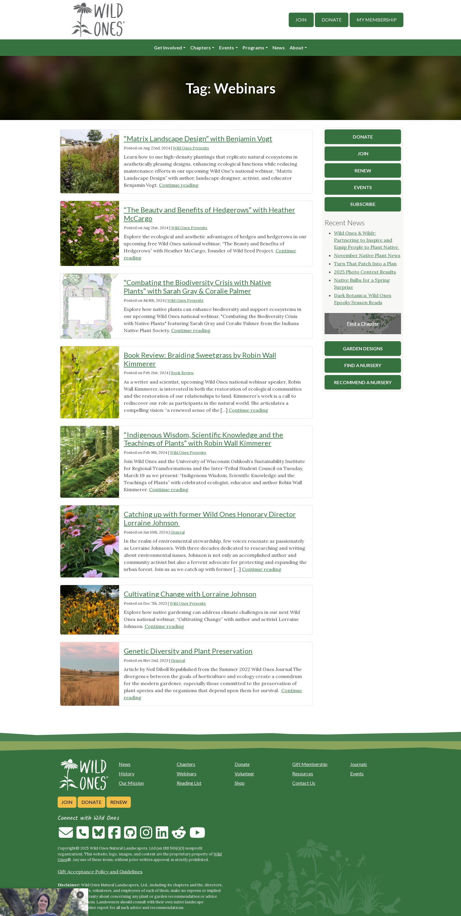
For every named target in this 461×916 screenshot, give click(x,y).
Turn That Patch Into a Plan (365, 264)
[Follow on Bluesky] (98, 836)
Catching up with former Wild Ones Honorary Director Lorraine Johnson (210, 518)
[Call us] (82, 836)
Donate (332, 19)
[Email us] (66, 836)
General (178, 532)
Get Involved (168, 47)
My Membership (377, 19)
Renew (118, 802)
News (279, 47)
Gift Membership (310, 764)
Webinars (186, 773)
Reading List (189, 783)
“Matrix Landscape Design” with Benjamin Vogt (198, 138)
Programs (253, 47)
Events (226, 47)
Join (301, 19)
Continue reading (178, 185)
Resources (302, 773)
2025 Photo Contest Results (365, 272)
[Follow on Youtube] (197, 836)
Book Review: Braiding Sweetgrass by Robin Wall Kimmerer (200, 359)
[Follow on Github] (130, 836)
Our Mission (131, 783)
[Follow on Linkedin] (162, 836)
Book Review (182, 372)
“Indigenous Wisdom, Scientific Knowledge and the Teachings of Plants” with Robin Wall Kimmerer (203, 438)
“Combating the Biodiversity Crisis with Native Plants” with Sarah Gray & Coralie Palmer (197, 286)
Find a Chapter (363, 323)
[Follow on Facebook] (114, 836)
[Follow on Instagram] (146, 836)
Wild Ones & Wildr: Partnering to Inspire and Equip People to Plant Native (366, 240)
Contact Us (303, 783)
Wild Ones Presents (191, 148)
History (126, 773)
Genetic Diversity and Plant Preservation (188, 651)
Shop (240, 783)
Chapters (200, 47)
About (296, 47)
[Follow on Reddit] (179, 836)
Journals (358, 764)
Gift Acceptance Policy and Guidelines (100, 872)
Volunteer (244, 773)
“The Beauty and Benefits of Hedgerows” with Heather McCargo (209, 213)
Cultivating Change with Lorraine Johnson (190, 593)
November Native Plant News (367, 255)
